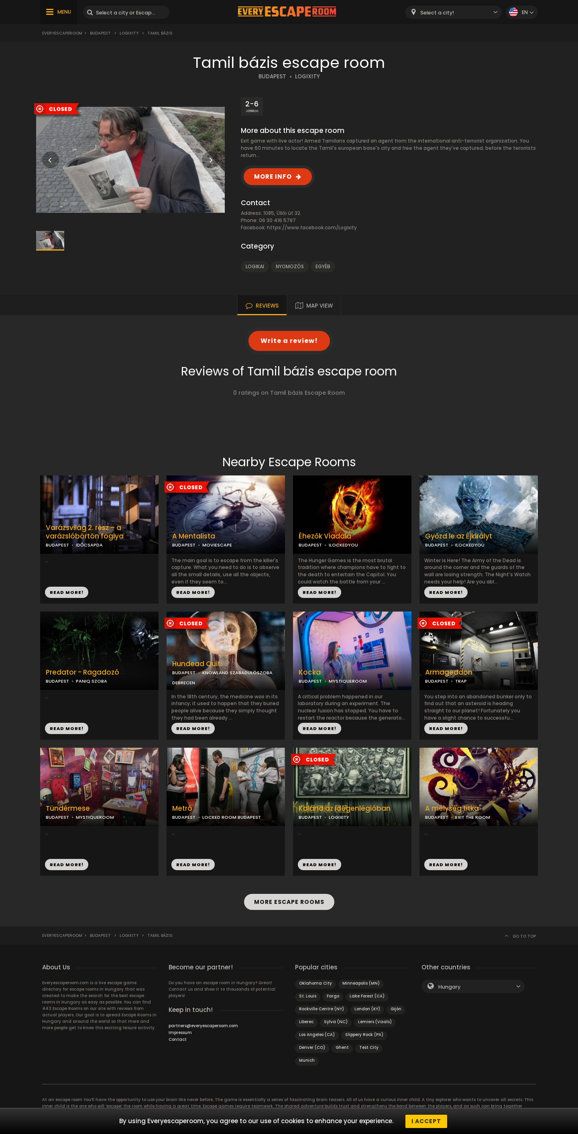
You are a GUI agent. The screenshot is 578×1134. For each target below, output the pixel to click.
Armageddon (448, 672)
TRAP (461, 681)
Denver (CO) (312, 1047)
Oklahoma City (315, 983)
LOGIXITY (307, 76)
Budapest (100, 33)
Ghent (342, 1047)
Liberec (306, 1021)
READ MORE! (66, 592)
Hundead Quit (196, 664)
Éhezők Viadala (325, 536)
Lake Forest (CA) (367, 996)
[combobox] (453, 12)
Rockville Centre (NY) (321, 1009)
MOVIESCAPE (217, 545)
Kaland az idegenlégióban (345, 808)
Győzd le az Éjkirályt (458, 536)
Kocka (310, 672)
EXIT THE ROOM (472, 817)
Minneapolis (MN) (361, 983)
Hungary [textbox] (449, 986)
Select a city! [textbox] (437, 12)
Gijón (396, 1009)
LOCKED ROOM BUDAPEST (231, 817)
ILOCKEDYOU (343, 545)
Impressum (180, 1032)
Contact (178, 1039)
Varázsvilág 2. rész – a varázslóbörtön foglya (85, 532)
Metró (182, 808)
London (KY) (367, 1009)
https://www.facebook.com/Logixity (312, 227)
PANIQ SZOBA (91, 681)
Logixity (129, 33)
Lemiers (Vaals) (375, 1021)
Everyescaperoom (62, 33)
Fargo (333, 996)
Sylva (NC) (336, 1021)
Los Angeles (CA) (317, 1034)
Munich (307, 1060)
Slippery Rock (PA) (364, 1034)
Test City (369, 1047)
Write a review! (289, 340)
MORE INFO (273, 176)
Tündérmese (68, 808)
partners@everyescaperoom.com (203, 1025)
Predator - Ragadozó (82, 672)
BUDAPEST (272, 76)
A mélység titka (452, 808)
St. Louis (307, 996)
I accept (426, 1121)
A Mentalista (193, 536)
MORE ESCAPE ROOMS (289, 902)
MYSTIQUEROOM (348, 681)
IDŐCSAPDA (89, 545)
